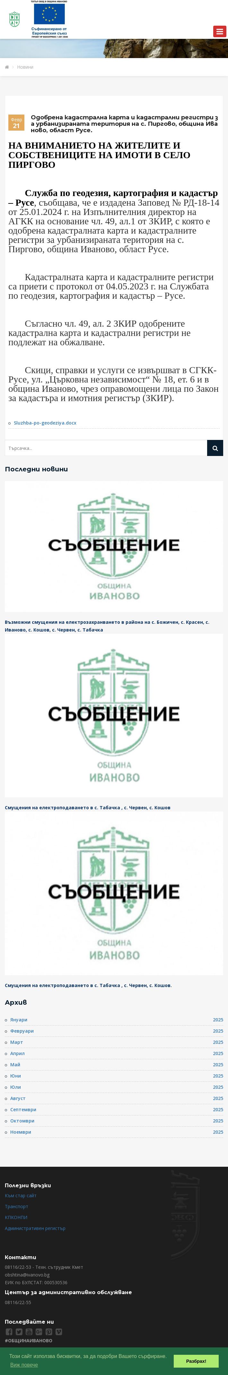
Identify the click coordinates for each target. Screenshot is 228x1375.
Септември (23, 1109)
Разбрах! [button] (196, 1361)
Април (17, 1053)
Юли (15, 1087)
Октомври (22, 1121)
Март (16, 1042)
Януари (18, 1020)
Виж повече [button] (24, 1365)
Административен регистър (35, 1228)
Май (15, 1064)
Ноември (20, 1132)
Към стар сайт (21, 1195)
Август (18, 1098)
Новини (25, 67)
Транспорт (16, 1206)
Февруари (22, 1031)
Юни (15, 1076)
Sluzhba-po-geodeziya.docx (45, 423)
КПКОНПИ (16, 1217)
